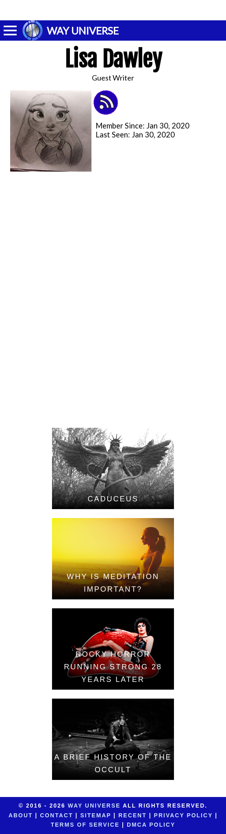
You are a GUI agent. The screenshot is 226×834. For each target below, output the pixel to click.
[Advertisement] (113, 10)
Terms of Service (85, 824)
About (21, 815)
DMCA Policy (151, 824)
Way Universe (94, 805)
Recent (132, 815)
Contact (56, 815)
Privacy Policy (183, 815)
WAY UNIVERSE (83, 30)
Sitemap (95, 815)
